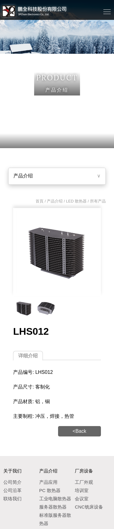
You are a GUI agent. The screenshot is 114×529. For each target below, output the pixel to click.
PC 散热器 (49, 490)
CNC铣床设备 (89, 506)
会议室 (81, 498)
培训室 (81, 490)
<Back (79, 431)
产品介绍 (23, 175)
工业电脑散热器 (55, 498)
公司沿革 (12, 490)
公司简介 (12, 482)
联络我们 (12, 498)
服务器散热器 (53, 506)
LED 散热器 (76, 201)
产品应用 (48, 482)
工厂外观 (84, 482)
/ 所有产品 (96, 201)
